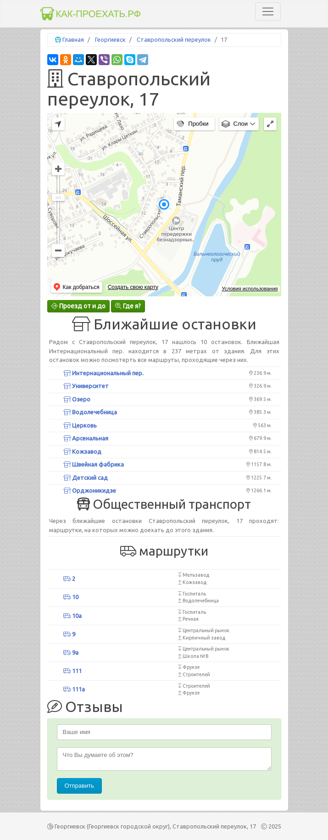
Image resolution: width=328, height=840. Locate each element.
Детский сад (85, 477)
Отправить (79, 785)
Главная (73, 39)
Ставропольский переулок (174, 39)
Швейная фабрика (93, 464)
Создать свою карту (133, 287)
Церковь (80, 425)
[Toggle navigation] (268, 11)
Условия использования (250, 288)
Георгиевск (110, 39)
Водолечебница (90, 412)
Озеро (76, 399)
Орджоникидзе (89, 490)
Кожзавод (82, 451)
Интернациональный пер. (103, 373)
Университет (86, 386)
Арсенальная (85, 438)
